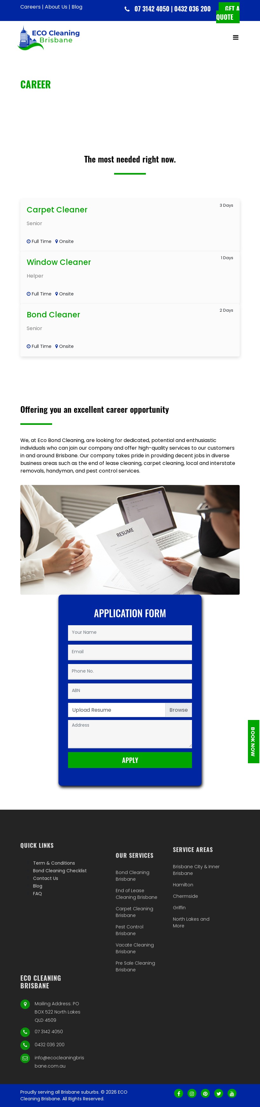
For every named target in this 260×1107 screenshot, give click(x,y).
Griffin (179, 938)
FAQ (37, 913)
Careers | (32, 6)
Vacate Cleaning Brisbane (135, 992)
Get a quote (228, 13)
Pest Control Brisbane (129, 974)
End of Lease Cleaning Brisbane (136, 938)
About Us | (57, 6)
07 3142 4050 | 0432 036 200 (172, 9)
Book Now (253, 741)
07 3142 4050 (49, 1067)
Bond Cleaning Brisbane (132, 920)
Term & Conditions (54, 883)
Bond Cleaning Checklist (60, 891)
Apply (130, 760)
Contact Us (45, 898)
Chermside (185, 926)
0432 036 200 (50, 1080)
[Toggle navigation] (235, 40)
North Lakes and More (191, 952)
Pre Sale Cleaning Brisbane (135, 1010)
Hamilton (183, 915)
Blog (77, 6)
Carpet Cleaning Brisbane (134, 956)
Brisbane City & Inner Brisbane (196, 900)
